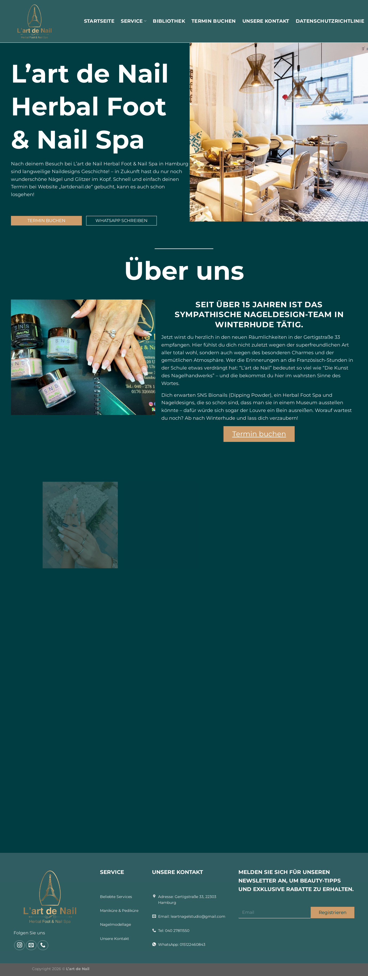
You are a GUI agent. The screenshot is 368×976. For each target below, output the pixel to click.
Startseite (99, 21)
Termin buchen (213, 21)
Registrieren (332, 912)
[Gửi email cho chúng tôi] (31, 945)
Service (133, 21)
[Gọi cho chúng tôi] (43, 945)
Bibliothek (169, 21)
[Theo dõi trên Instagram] (19, 945)
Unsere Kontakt (265, 21)
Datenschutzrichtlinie (330, 21)
